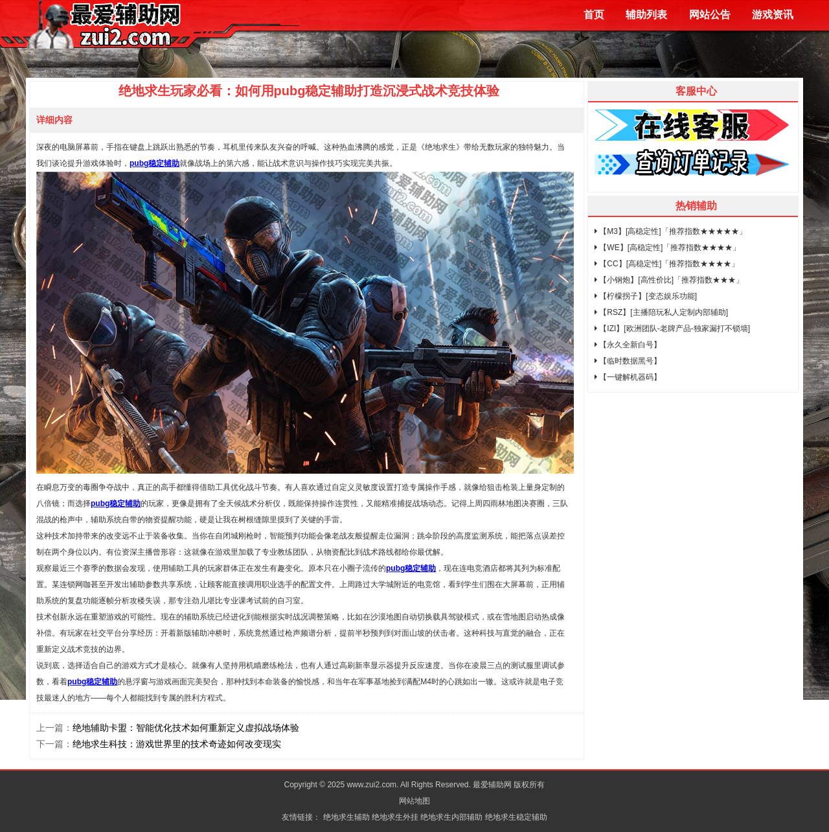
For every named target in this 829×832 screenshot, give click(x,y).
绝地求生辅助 (346, 817)
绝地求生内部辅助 (451, 817)
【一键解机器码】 (628, 377)
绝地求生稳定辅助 (516, 817)
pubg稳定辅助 (116, 503)
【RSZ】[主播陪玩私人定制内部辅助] (661, 312)
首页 (594, 14)
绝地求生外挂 (395, 817)
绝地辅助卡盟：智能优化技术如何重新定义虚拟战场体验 (186, 727)
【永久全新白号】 (628, 344)
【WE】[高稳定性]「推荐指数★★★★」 (667, 247)
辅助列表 (646, 14)
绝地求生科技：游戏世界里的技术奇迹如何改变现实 (177, 744)
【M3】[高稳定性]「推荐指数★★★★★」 (671, 231)
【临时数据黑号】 (628, 360)
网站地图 (414, 800)
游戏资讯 (772, 14)
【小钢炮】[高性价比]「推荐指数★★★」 (669, 279)
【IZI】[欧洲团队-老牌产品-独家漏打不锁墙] (672, 328)
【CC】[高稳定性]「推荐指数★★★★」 (667, 263)
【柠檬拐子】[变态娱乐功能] (646, 296)
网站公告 (710, 14)
